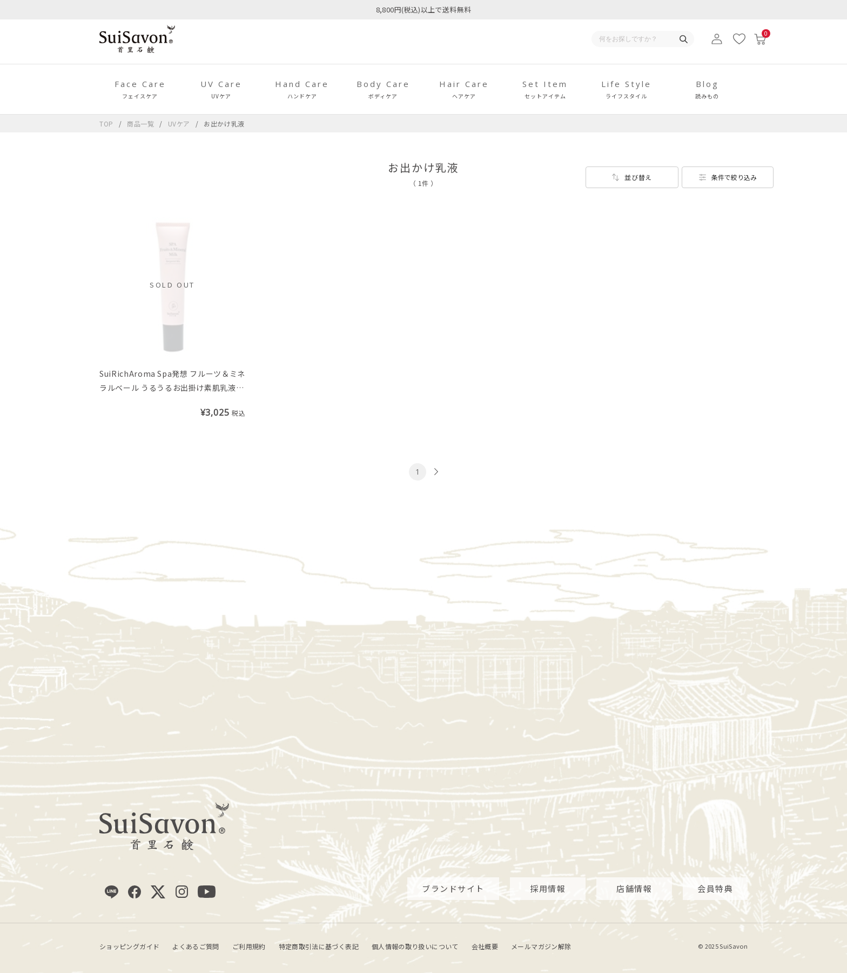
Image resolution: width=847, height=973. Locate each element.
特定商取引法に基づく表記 (319, 945)
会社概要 (485, 945)
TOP (106, 123)
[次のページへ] (435, 471)
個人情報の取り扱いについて (415, 945)
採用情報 (548, 888)
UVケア (180, 123)
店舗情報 (634, 888)
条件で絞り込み (734, 177)
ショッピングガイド (129, 945)
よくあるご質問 (195, 945)
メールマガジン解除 (541, 945)
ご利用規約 (249, 945)
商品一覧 (140, 123)
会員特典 (715, 888)
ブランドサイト (453, 888)
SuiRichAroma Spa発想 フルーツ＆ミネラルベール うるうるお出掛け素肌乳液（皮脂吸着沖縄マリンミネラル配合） (172, 387)
